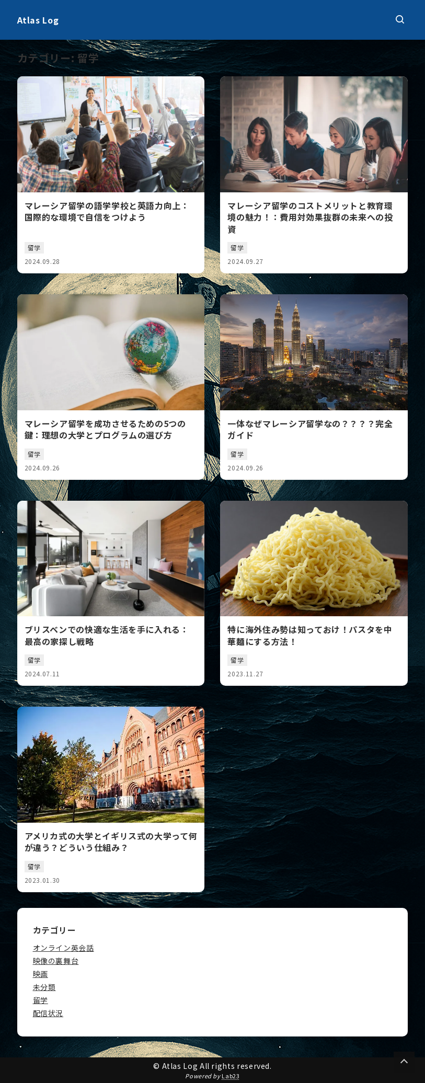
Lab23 (230, 1076)
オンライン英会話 (63, 947)
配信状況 (48, 1013)
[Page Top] (404, 1062)
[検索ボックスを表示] (400, 20)
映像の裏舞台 (56, 960)
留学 (40, 1000)
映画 (40, 974)
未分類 (44, 987)
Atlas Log (38, 20)
